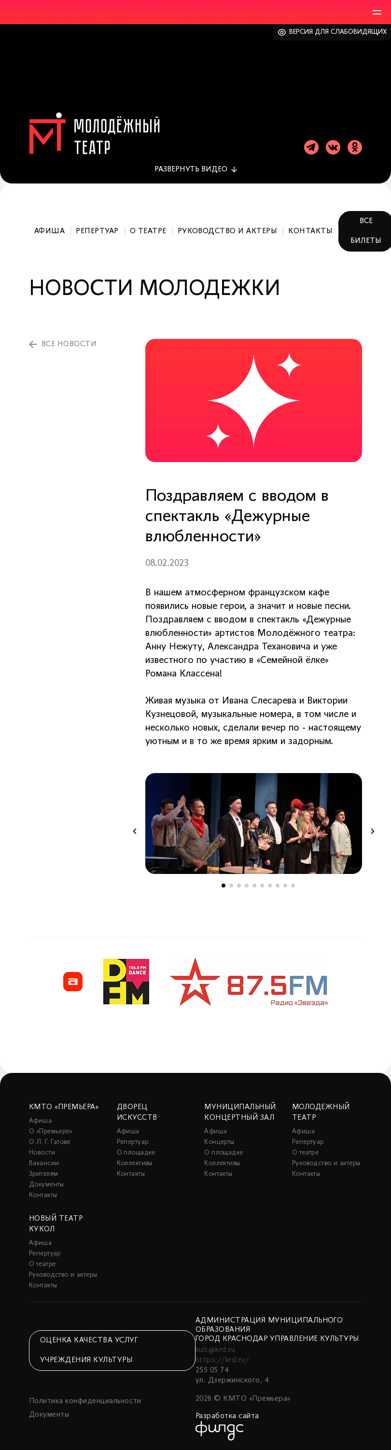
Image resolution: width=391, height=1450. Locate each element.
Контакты (310, 231)
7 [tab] (270, 885)
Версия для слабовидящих (338, 32)
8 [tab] (277, 885)
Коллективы (135, 1163)
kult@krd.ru (215, 1350)
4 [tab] (247, 885)
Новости (42, 1152)
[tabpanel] (253, 823)
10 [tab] (293, 885)
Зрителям (43, 1174)
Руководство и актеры (228, 231)
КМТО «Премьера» (63, 1107)
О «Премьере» (50, 1131)
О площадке (136, 1152)
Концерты (219, 1142)
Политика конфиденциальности (85, 1401)
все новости (69, 344)
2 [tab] (231, 885)
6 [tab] (262, 885)
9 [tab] (285, 885)
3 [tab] (239, 885)
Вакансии (44, 1163)
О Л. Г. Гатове (49, 1142)
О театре (148, 231)
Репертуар (97, 231)
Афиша (49, 231)
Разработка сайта (227, 1416)
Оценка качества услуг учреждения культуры (89, 1350)
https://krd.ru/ (222, 1360)
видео (190, 169)
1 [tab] (223, 885)
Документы (46, 1184)
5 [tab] (254, 885)
